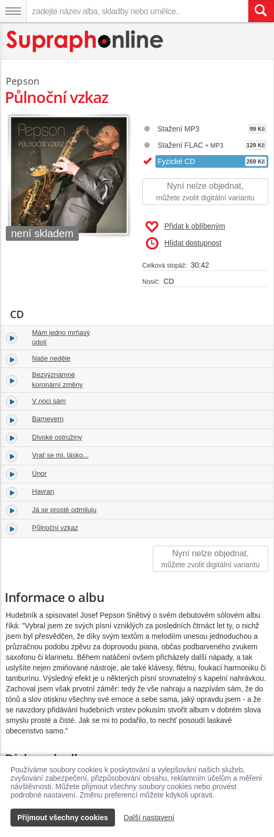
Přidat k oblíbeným (185, 227)
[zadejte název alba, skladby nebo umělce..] (137, 11)
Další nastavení (149, 817)
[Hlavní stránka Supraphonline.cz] (85, 41)
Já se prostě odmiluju (64, 510)
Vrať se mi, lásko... (60, 455)
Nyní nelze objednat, (205, 192)
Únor (39, 473)
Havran (43, 491)
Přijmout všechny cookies (62, 817)
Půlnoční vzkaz (55, 528)
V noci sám (49, 401)
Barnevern (48, 419)
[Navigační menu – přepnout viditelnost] (13, 11)
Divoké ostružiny (57, 437)
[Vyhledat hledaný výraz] (261, 11)
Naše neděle (51, 358)
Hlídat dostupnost (184, 243)
